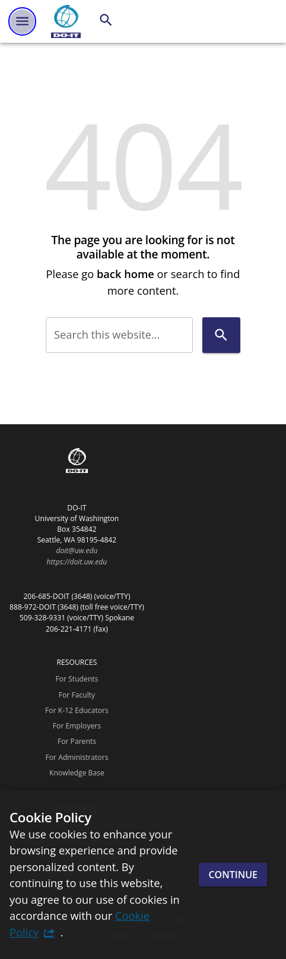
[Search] (106, 20)
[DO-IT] (66, 21)
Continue (233, 874)
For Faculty (77, 695)
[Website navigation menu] (22, 21)
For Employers (77, 726)
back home (125, 273)
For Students (76, 679)
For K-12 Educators (77, 710)
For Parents (77, 741)
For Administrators (76, 757)
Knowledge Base (76, 773)
